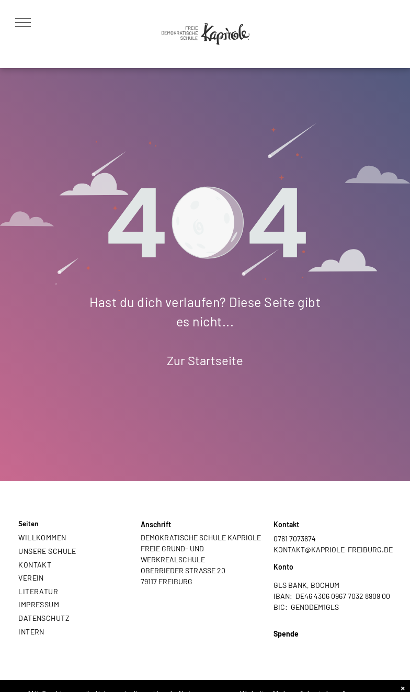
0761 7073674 (295, 538)
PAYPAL (286, 644)
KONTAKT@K (295, 549)
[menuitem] (72, 537)
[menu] (23, 22)
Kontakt (286, 524)
